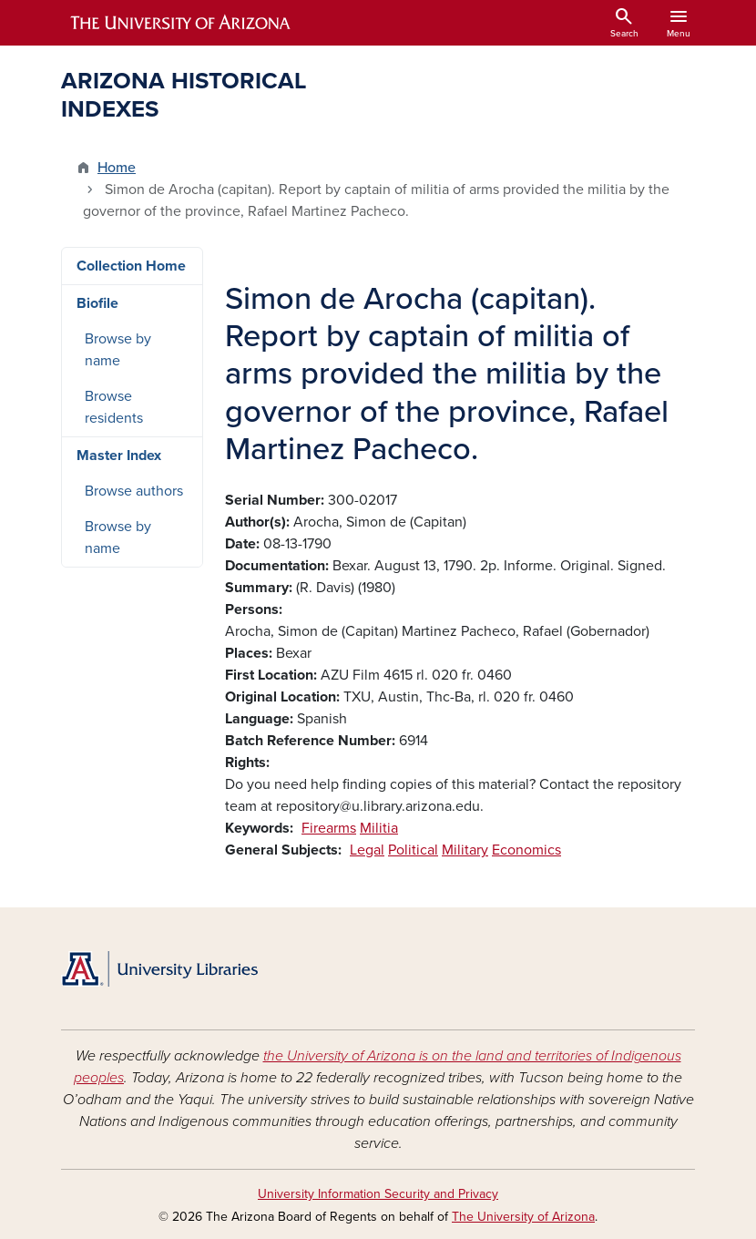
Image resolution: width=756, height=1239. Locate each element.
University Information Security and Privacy (378, 1194)
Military (465, 850)
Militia (379, 828)
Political (413, 850)
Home (116, 168)
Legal (367, 850)
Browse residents (114, 407)
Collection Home (131, 266)
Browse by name (118, 350)
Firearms (328, 828)
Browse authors (134, 491)
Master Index (119, 455)
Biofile (97, 303)
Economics (526, 850)
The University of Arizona (523, 1216)
